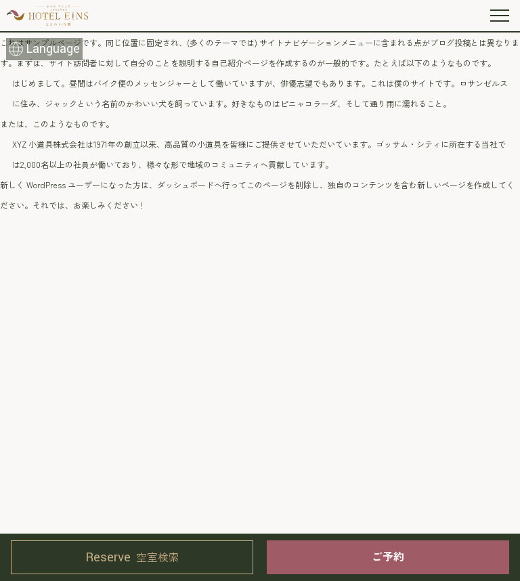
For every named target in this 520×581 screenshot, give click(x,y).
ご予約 (388, 556)
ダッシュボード (185, 184)
